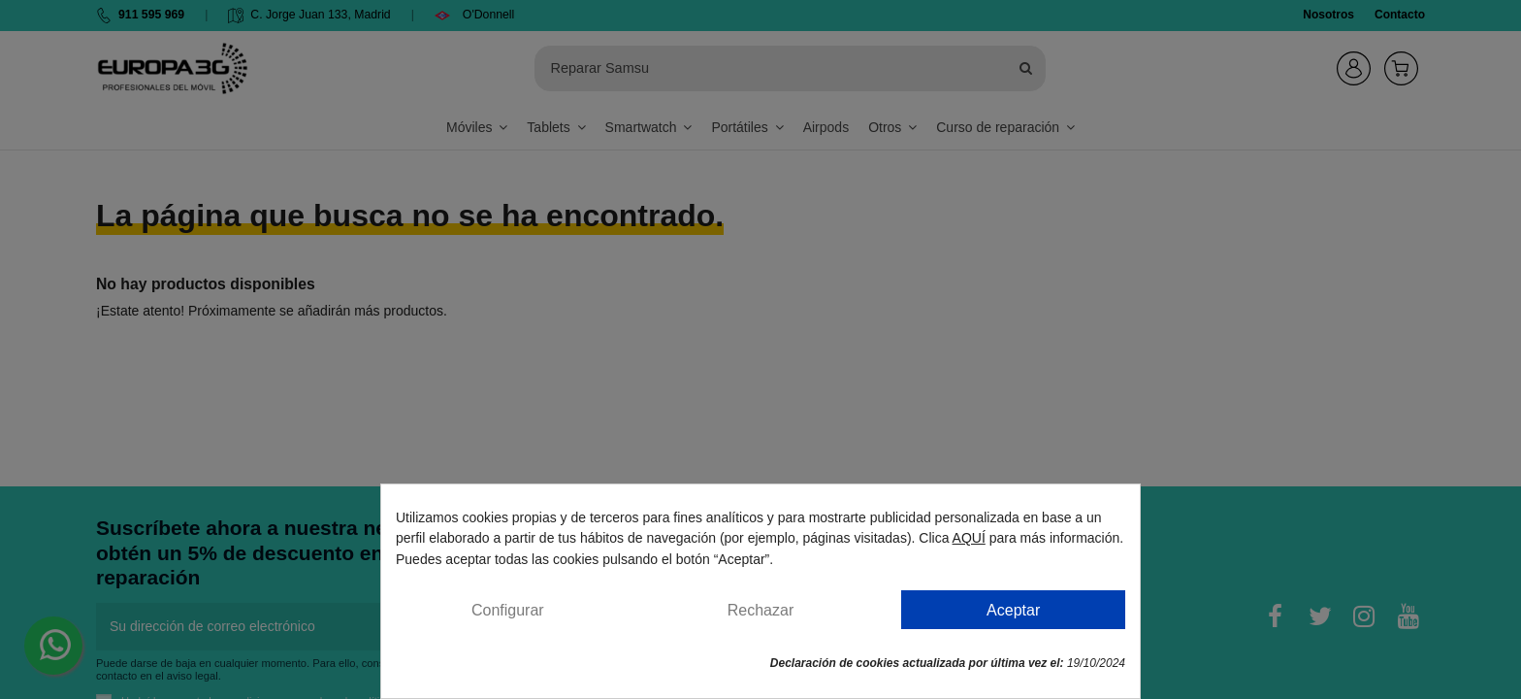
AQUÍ (969, 538)
